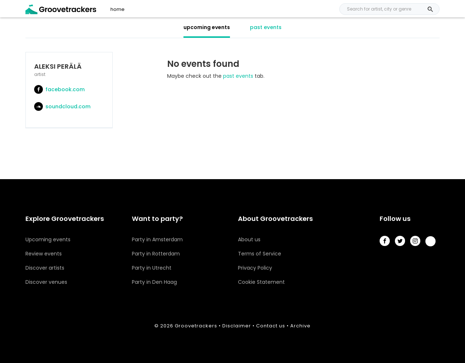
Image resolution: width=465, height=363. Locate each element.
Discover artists (44, 267)
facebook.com (59, 89)
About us (249, 239)
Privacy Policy (255, 267)
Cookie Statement (261, 282)
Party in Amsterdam (157, 239)
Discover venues (46, 282)
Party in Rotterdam (156, 253)
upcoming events (206, 27)
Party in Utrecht (151, 267)
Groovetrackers (196, 325)
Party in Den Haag (154, 282)
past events (266, 27)
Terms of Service (259, 253)
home (117, 9)
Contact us (270, 325)
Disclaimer (236, 325)
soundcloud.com (62, 106)
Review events (43, 253)
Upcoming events (47, 239)
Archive (300, 325)
